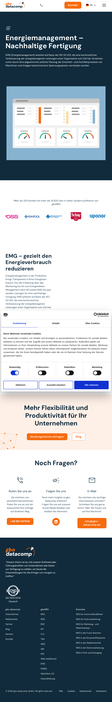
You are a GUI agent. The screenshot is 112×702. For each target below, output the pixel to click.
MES (43, 615)
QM (42, 649)
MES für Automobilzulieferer (89, 615)
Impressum (101, 691)
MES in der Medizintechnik (88, 643)
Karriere (9, 634)
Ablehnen (21, 385)
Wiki (61, 691)
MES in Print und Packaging (88, 652)
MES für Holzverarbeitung (88, 620)
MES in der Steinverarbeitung (89, 647)
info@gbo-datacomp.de (91, 523)
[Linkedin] (56, 522)
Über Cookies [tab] (92, 323)
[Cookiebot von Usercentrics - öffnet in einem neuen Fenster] (96, 315)
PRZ (43, 653)
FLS (43, 634)
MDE (43, 620)
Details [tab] (56, 323)
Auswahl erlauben (56, 385)
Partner (9, 624)
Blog (79, 440)
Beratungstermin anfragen (47, 439)
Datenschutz (85, 691)
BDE (43, 624)
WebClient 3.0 (47, 672)
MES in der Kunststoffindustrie (90, 638)
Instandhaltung (48, 677)
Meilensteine (12, 620)
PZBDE (44, 668)
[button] (43, 5)
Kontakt (73, 5)
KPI (42, 629)
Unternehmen (12, 615)
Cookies (71, 691)
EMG (43, 663)
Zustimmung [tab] (19, 323)
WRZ (43, 644)
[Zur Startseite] (15, 5)
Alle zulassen (91, 385)
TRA (43, 639)
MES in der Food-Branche (88, 633)
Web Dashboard (48, 658)
